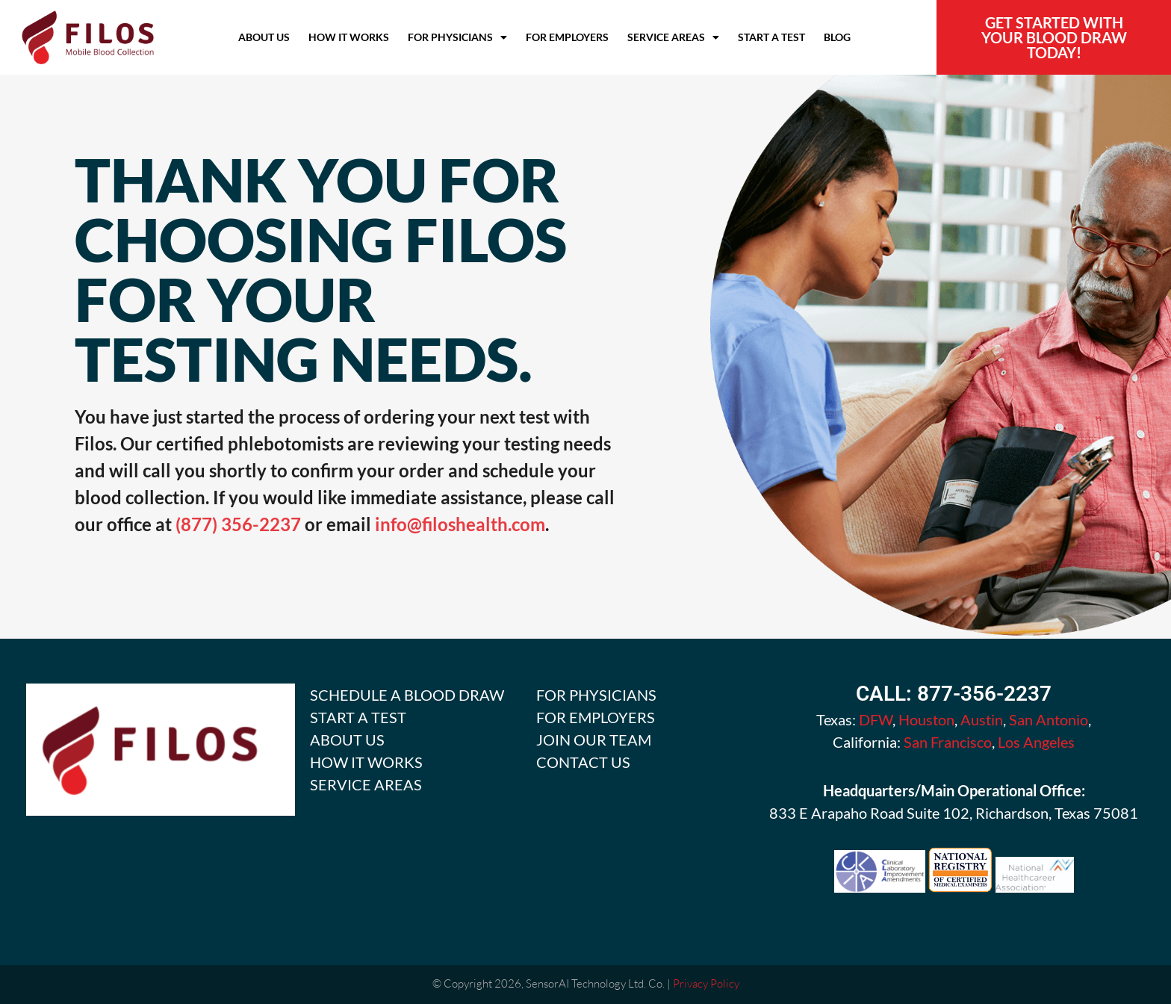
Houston (926, 719)
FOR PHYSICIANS (596, 695)
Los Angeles (1036, 742)
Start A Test (771, 37)
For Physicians (457, 37)
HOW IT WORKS (366, 762)
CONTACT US (583, 762)
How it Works (348, 37)
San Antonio (1048, 719)
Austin (981, 719)
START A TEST (358, 717)
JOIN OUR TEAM (593, 740)
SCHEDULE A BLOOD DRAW (407, 695)
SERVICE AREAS (366, 784)
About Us (264, 37)
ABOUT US (347, 740)
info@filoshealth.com (460, 524)
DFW (875, 719)
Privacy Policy (706, 983)
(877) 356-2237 (240, 524)
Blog (837, 37)
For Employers (567, 37)
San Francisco (948, 742)
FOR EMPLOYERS (595, 717)
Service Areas (673, 37)
